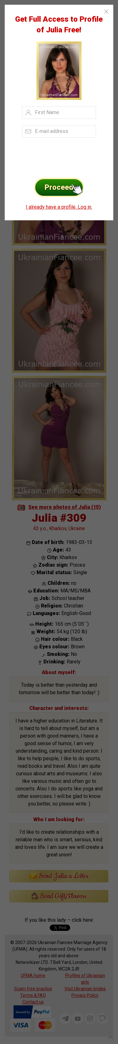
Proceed (64, 187)
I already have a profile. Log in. (59, 207)
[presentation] (52, 156)
